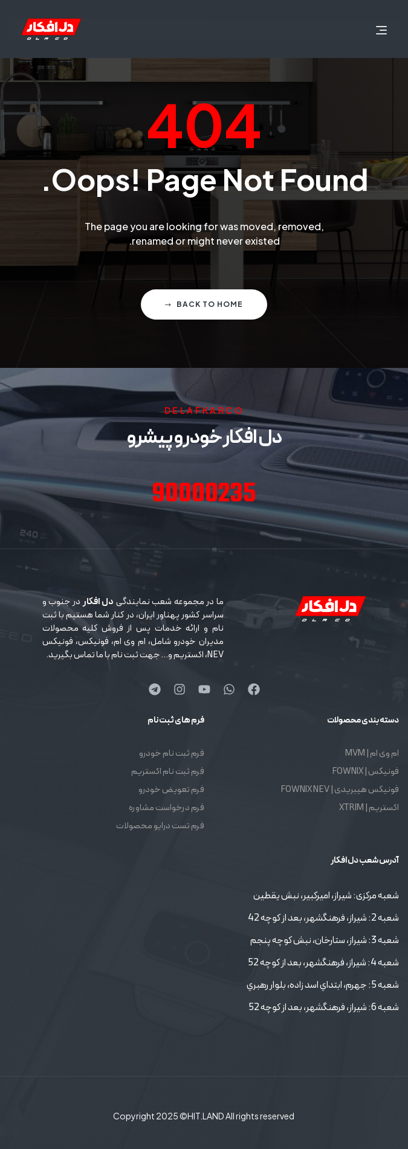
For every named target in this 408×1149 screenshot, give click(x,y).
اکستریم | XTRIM (369, 808)
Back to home (204, 304)
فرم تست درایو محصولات (160, 826)
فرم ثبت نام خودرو (171, 754)
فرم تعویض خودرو (171, 790)
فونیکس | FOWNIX (365, 772)
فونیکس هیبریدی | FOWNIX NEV (339, 790)
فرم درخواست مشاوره (166, 808)
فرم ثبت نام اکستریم (167, 772)
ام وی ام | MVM (372, 754)
